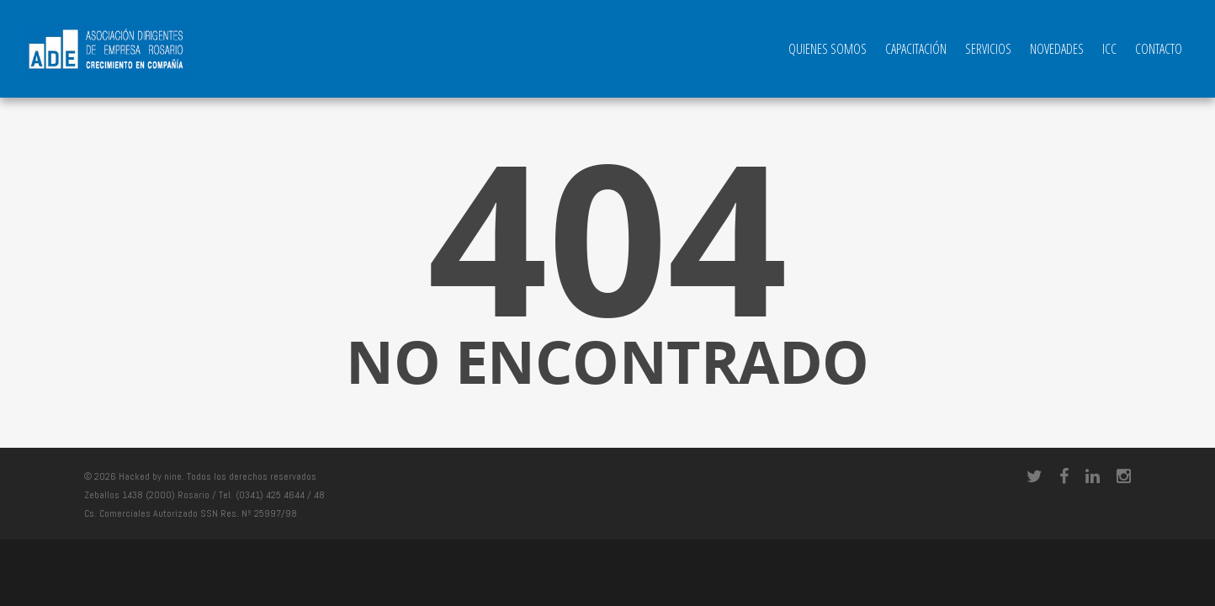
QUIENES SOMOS (827, 49)
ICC (1109, 49)
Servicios (988, 49)
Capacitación (916, 49)
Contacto (1158, 49)
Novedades (1057, 49)
